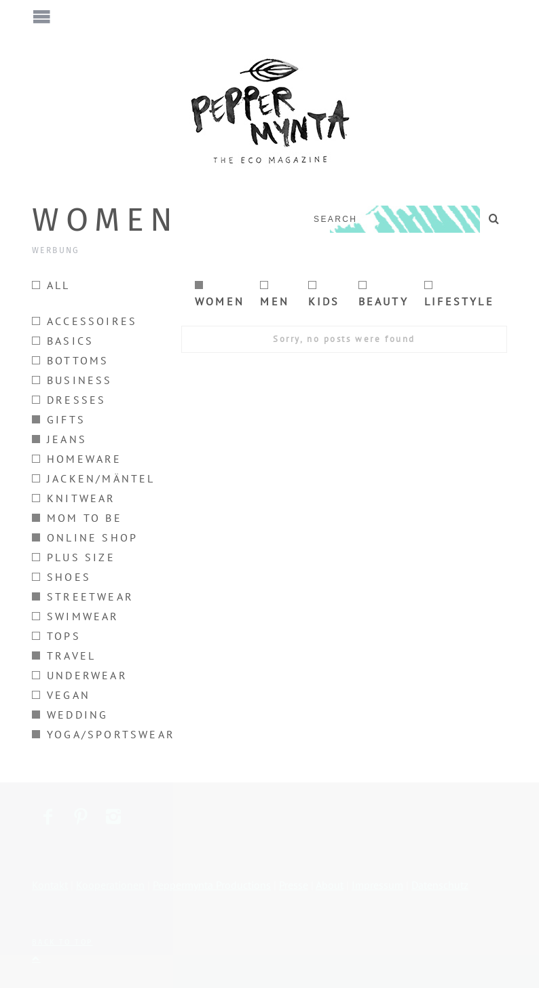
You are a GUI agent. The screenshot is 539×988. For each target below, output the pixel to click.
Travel (64, 655)
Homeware (77, 459)
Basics (63, 340)
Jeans (59, 439)
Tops (56, 636)
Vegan (61, 695)
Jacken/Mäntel (93, 478)
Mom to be (77, 518)
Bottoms (70, 360)
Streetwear (83, 596)
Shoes (61, 577)
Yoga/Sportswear (103, 734)
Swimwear (75, 616)
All (51, 285)
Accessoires (84, 321)
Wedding (70, 714)
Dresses (69, 399)
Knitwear (74, 498)
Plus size (73, 557)
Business (72, 380)
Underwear (80, 675)
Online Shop (85, 537)
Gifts (59, 419)
